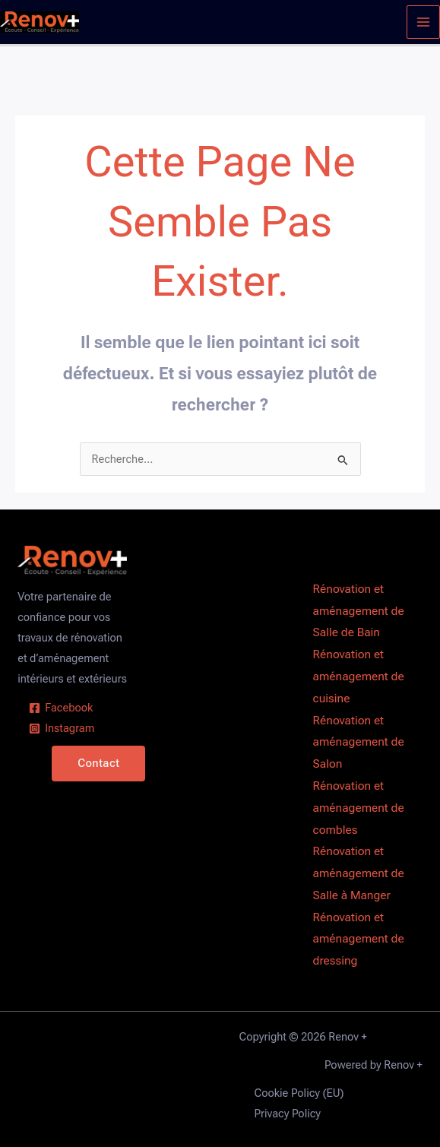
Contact (98, 763)
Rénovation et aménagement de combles (358, 808)
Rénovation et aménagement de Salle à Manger (358, 873)
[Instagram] (61, 728)
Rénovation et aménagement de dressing (358, 939)
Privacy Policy (288, 1113)
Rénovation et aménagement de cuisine (358, 676)
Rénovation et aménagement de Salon (358, 743)
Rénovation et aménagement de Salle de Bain (358, 611)
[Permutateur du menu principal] (423, 22)
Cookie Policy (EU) (299, 1093)
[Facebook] (61, 708)
